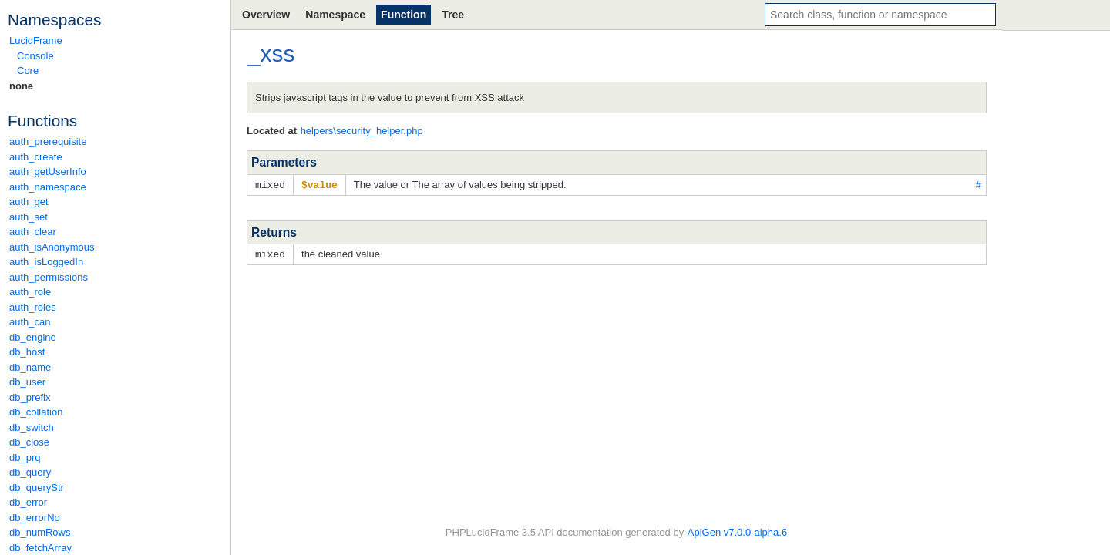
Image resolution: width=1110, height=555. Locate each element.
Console (35, 56)
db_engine (32, 337)
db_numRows (40, 532)
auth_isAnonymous (52, 247)
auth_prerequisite (47, 141)
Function (403, 14)
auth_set (28, 217)
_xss (270, 53)
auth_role (30, 292)
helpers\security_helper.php (362, 130)
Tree (453, 14)
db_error (28, 502)
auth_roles (32, 307)
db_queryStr (36, 487)
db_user (27, 382)
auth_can (30, 322)
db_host (27, 352)
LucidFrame (35, 40)
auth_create (35, 157)
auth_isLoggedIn (46, 261)
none (21, 86)
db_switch (31, 427)
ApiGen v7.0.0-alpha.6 (737, 532)
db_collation (35, 412)
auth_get (29, 201)
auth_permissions (48, 277)
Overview (266, 14)
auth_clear (32, 231)
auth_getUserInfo (47, 171)
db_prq (24, 457)
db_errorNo (34, 517)
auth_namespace (47, 187)
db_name (30, 367)
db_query (30, 472)
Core (28, 70)
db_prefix (29, 397)
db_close (29, 442)
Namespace (335, 14)
